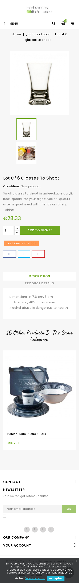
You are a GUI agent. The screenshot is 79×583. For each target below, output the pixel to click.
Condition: (11, 186)
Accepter (55, 578)
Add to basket (40, 230)
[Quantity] (8, 230)
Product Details (39, 283)
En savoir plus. (35, 578)
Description (39, 276)
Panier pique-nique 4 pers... (27, 434)
